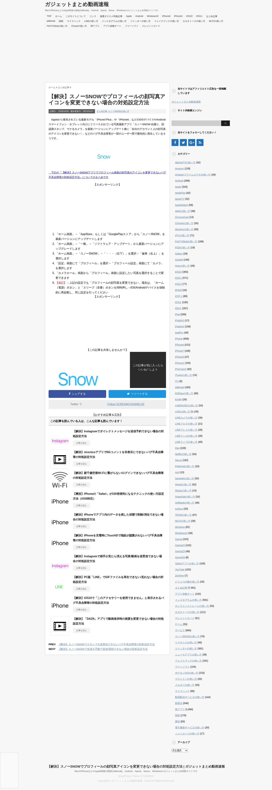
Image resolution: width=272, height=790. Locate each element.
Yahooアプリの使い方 (187, 563)
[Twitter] (183, 142)
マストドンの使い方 (186, 679)
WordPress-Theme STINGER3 (136, 776)
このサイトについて (76, 16)
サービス (180, 630)
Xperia (178, 539)
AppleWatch (181, 205)
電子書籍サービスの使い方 (189, 727)
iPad (177, 314)
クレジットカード (151, 26)
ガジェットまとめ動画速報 (77, 4)
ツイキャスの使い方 (186, 642)
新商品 (178, 703)
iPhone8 (166, 16)
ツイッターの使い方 (140, 21)
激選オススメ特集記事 (111, 16)
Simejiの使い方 (183, 484)
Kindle (178, 399)
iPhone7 (179, 350)
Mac (177, 448)
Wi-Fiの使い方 (216, 21)
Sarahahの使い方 (184, 478)
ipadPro (179, 332)
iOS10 (189, 16)
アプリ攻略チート (112, 26)
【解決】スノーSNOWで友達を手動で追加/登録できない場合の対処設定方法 (103, 648)
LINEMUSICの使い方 (186, 405)
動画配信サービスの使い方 (189, 697)
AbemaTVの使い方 (185, 162)
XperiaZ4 (180, 545)
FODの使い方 (182, 247)
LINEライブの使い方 (186, 442)
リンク (93, 16)
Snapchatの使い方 (185, 496)
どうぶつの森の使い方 (187, 581)
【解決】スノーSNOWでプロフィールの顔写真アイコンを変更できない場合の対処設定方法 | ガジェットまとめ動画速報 (136, 766)
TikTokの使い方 (183, 514)
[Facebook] (175, 142)
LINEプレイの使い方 (186, 429)
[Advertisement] (136, 54)
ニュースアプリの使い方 (188, 654)
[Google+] (191, 142)
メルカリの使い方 (184, 685)
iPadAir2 (179, 320)
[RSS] (200, 142)
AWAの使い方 (182, 211)
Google (179, 259)
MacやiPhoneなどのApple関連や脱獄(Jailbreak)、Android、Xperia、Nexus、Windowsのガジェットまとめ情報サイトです (136, 771)
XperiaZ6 (180, 557)
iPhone (179, 338)
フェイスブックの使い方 (166, 21)
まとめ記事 (211, 16)
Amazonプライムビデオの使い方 (193, 174)
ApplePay (180, 192)
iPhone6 (179, 344)
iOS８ (178, 302)
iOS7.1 (178, 296)
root (177, 472)
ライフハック (73, 21)
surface (179, 508)
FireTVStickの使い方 (57, 26)
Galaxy (179, 253)
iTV (177, 381)
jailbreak (51, 21)
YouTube (180, 569)
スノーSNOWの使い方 (118, 111)
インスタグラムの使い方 (114, 21)
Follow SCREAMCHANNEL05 (125, 404)
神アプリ (95, 26)
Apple (129, 16)
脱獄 (61, 21)
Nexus (178, 460)
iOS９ (178, 308)
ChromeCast (182, 217)
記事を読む (81, 443)
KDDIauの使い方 (184, 393)
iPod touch (180, 369)
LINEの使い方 (91, 21)
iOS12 (178, 284)
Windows (180, 527)
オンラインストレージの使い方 (192, 606)
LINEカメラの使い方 (186, 417)
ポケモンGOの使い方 (186, 672)
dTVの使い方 (182, 235)
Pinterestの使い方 (184, 466)
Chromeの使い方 (184, 223)
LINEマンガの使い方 (186, 435)
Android (139, 16)
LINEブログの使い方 (186, 423)
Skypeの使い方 (183, 490)
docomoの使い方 (184, 229)
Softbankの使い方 (184, 502)
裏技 (177, 721)
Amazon (179, 168)
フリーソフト (131, 26)
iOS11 (199, 16)
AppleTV (179, 199)
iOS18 (178, 290)
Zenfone (179, 575)
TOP (49, 16)
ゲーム (178, 624)
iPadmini (179, 326)
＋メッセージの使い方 (187, 733)
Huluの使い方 (182, 265)
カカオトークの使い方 (194, 21)
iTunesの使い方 (79, 26)
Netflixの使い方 (183, 454)
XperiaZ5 (180, 551)
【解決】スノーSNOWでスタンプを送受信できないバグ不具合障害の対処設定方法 (106, 644)
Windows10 (153, 16)
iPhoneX (178, 16)
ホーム (58, 16)
